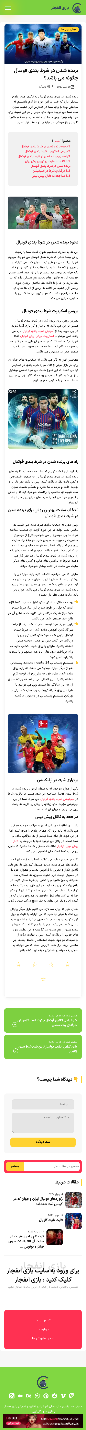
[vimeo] (63, 1396)
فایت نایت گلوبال (51, 1220)
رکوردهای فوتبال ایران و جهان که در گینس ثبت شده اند (38, 1201)
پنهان (57, 141)
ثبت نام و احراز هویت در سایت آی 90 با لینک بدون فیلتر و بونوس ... (26, 1241)
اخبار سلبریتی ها (43, 1338)
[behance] (28, 1396)
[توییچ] (71, 1396)
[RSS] (11, 1396)
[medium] (20, 1396)
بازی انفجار (60, 8)
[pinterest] (46, 1396)
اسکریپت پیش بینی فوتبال (37, 336)
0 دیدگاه (46, 87)
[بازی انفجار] (77, 8)
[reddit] (54, 1396)
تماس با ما (43, 1320)
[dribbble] (37, 1396)
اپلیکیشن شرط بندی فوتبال (56, 799)
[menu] (8, 8)
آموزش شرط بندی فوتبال (37, 331)
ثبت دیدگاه (43, 1142)
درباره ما (43, 1329)
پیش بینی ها (68, 29)
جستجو (15, 1166)
